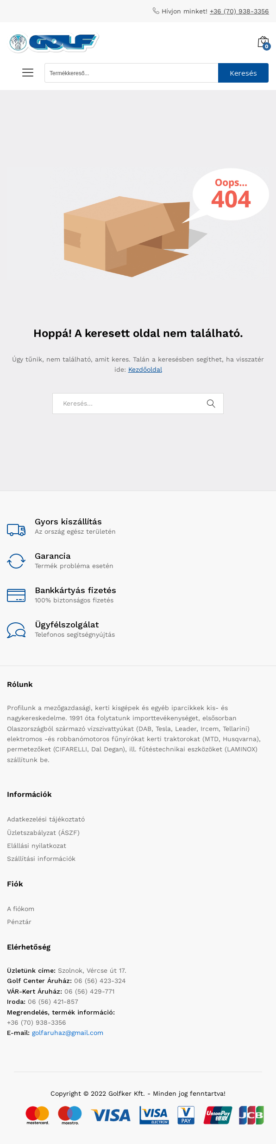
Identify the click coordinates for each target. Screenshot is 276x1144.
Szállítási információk (41, 858)
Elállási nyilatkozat (36, 845)
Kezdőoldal (145, 369)
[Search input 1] (132, 73)
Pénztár (19, 921)
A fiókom (20, 908)
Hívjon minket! (184, 11)
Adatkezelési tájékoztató (46, 819)
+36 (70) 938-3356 (239, 11)
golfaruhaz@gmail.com (67, 1032)
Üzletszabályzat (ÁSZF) (43, 832)
